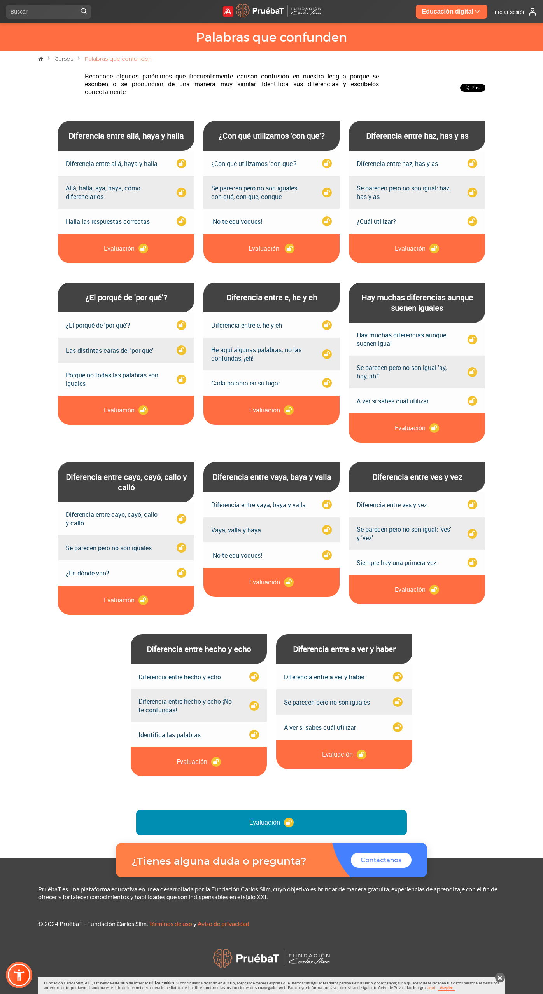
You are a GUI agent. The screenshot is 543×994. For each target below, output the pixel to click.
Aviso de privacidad (223, 923)
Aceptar (446, 987)
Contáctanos (381, 860)
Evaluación (271, 822)
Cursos (63, 58)
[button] (19, 975)
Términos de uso (170, 923)
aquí (431, 987)
